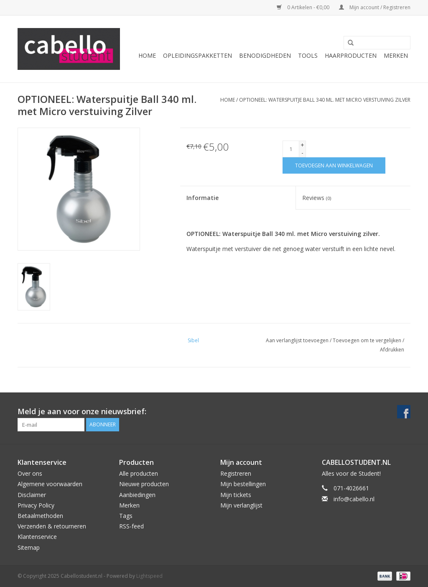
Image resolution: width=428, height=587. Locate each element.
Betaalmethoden (40, 516)
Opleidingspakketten (197, 55)
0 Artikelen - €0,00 (304, 7)
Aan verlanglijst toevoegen (297, 340)
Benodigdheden (265, 55)
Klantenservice (37, 537)
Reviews (316, 198)
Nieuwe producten (144, 484)
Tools (308, 55)
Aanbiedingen (137, 495)
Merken (396, 55)
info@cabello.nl (354, 499)
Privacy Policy (36, 505)
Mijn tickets (235, 495)
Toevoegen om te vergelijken (368, 340)
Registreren (235, 473)
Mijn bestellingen (243, 484)
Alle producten (138, 473)
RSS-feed (131, 526)
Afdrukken (392, 349)
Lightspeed (149, 575)
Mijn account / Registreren (374, 7)
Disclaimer (32, 495)
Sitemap (29, 547)
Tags (125, 516)
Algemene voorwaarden (50, 484)
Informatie (202, 198)
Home (147, 55)
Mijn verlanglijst (241, 505)
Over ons (30, 473)
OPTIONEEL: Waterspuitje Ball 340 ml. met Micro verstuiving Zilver (324, 99)
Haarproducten (351, 55)
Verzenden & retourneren (52, 526)
